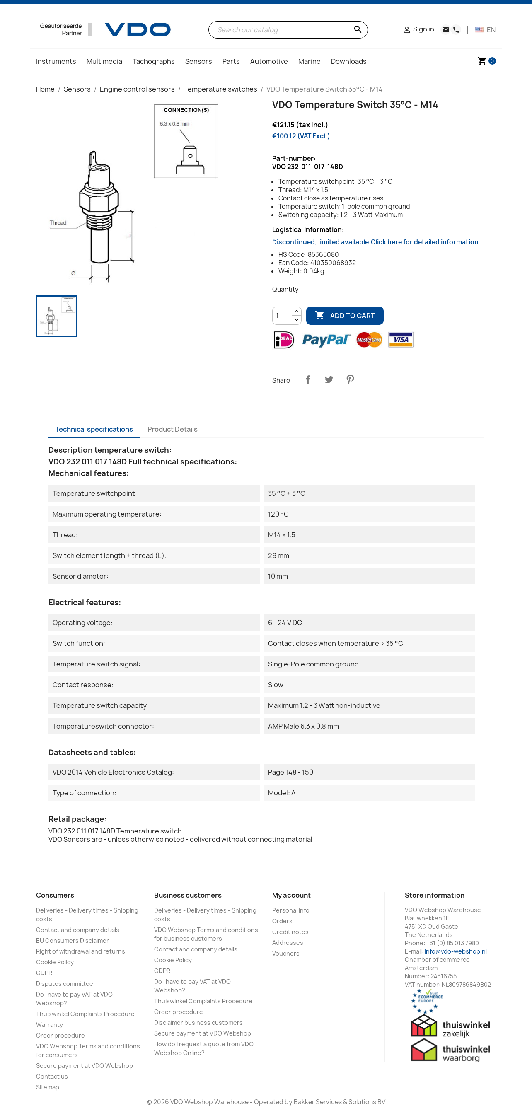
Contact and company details (77, 930)
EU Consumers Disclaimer (72, 940)
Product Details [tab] (173, 429)
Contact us (52, 1076)
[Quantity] (282, 316)
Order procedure (60, 1035)
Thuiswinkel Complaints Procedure (85, 1014)
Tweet (329, 379)
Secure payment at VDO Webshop (84, 1066)
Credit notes (290, 932)
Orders (282, 921)
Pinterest (350, 379)
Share (308, 379)
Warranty (49, 1024)
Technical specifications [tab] (94, 429)
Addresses (287, 942)
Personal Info (291, 910)
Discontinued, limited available (376, 242)
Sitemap (47, 1087)
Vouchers (286, 953)
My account (291, 895)
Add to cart (345, 315)
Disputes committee (64, 983)
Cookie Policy (55, 962)
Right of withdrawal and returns (80, 951)
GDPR (44, 973)
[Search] (288, 30)
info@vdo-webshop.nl (456, 951)
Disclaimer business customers (198, 1022)
